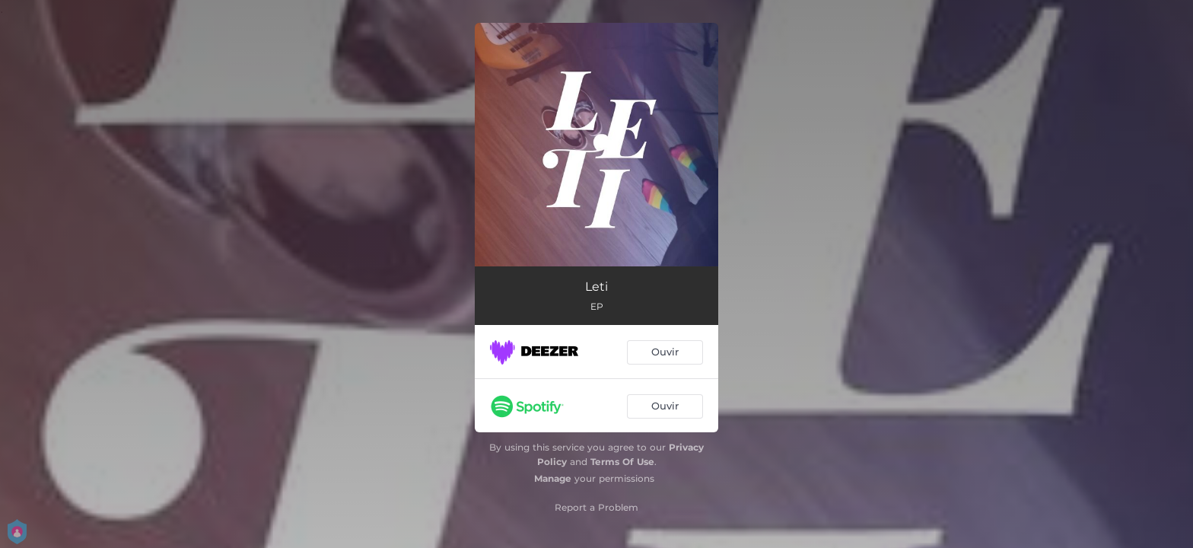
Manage (552, 478)
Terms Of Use (622, 461)
